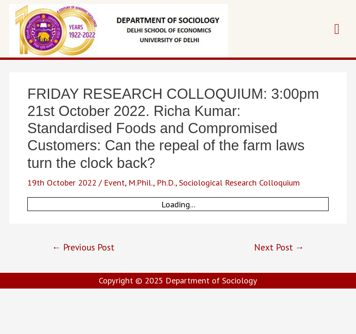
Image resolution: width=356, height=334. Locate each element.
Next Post (279, 247)
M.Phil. (140, 182)
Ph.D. (166, 182)
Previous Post (83, 247)
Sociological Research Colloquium (239, 182)
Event (114, 182)
